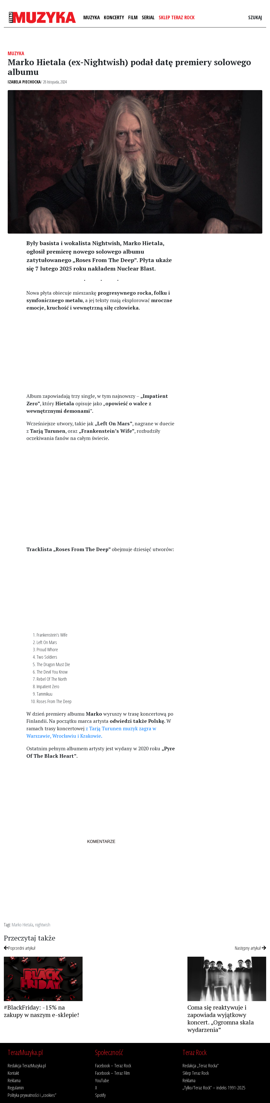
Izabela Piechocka (24, 82)
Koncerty (114, 17)
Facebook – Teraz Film (112, 1072)
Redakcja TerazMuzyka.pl (27, 1065)
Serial (148, 17)
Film (133, 17)
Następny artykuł (250, 947)
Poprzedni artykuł (19, 947)
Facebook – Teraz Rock (113, 1065)
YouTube (102, 1080)
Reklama (14, 1080)
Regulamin (16, 1087)
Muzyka (91, 17)
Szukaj (255, 17)
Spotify (100, 1094)
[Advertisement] (101, 351)
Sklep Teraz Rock (177, 17)
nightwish (42, 924)
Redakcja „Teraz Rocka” (201, 1065)
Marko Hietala (22, 924)
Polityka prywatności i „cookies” (32, 1094)
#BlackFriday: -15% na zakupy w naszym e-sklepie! (41, 1011)
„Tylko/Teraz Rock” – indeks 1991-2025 (214, 1087)
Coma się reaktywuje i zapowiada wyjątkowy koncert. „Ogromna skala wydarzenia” (220, 1018)
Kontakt (13, 1072)
